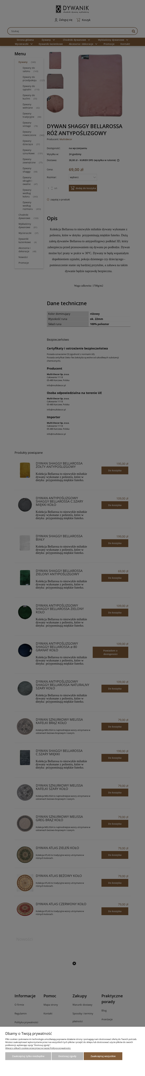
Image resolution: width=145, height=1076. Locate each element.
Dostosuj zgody (67, 1056)
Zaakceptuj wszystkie (103, 1056)
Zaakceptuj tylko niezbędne (28, 1056)
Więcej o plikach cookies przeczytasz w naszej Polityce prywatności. (38, 1048)
